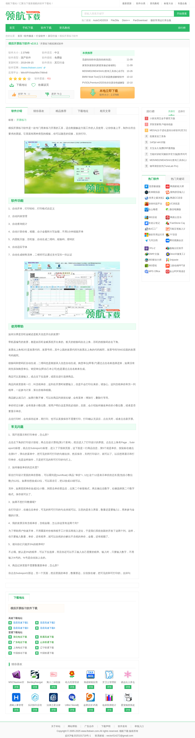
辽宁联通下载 (47, 647)
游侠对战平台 (153, 204)
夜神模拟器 (152, 192)
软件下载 (46, 27)
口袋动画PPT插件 (175, 266)
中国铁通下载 (47, 653)
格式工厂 (151, 229)
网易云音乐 (174, 217)
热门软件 (153, 178)
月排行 (171, 111)
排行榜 (182, 27)
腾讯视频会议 (174, 240)
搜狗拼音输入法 (175, 192)
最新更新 (127, 3)
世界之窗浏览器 (154, 198)
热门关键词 (177, 178)
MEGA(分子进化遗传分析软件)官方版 (169, 130)
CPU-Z (150, 248)
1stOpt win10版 (157, 142)
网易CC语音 (174, 198)
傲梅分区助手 (174, 248)
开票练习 (21, 119)
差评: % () (60, 94)
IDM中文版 (152, 254)
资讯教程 (154, 3)
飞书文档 (151, 240)
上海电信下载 (20, 647)
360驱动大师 (153, 260)
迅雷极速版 (152, 186)
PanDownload (140, 20)
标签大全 (168, 3)
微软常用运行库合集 (161, 20)
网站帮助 (72, 726)
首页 (12, 27)
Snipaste (172, 260)
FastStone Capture (175, 223)
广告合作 (89, 726)
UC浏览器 (173, 204)
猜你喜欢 (38, 110)
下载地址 (18, 85)
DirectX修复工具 (175, 254)
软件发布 (122, 726)
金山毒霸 (151, 210)
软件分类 (140, 3)
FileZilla (115, 20)
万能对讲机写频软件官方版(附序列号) (169, 154)
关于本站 (55, 726)
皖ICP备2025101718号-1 (78, 735)
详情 (16, 687)
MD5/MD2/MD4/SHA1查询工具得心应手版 (171, 160)
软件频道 (28, 36)
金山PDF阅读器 (175, 271)
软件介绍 (16, 110)
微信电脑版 (173, 210)
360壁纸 (151, 266)
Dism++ (126, 20)
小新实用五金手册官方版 (162, 118)
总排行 (181, 111)
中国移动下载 (20, 653)
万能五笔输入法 (175, 229)
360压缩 (151, 217)
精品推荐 (61, 110)
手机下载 (27, 27)
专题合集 (182, 3)
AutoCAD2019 (100, 20)
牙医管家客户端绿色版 (161, 124)
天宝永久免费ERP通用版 (162, 148)
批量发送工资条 (158, 136)
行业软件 (40, 36)
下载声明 (105, 726)
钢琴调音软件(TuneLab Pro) (164, 166)
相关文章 (105, 110)
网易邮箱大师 (175, 186)
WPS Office (152, 271)
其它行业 (52, 36)
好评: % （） (27, 94)
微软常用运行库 (154, 235)
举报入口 (139, 726)
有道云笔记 (152, 223)
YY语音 (171, 235)
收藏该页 (40, 85)
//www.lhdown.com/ (31, 67)
